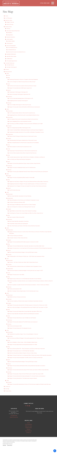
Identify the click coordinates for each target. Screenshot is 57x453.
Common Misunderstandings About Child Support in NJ (21, 98)
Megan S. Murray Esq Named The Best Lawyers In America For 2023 (23, 241)
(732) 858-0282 (44, 3)
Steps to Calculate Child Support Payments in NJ (19, 94)
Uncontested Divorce (12, 47)
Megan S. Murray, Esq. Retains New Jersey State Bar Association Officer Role (25, 311)
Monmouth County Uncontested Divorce (16, 51)
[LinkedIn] (29, 405)
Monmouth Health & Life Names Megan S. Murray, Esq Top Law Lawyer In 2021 (26, 270)
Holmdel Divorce (10, 64)
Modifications (9, 58)
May (9, 77)
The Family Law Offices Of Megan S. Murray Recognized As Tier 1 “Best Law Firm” (26, 338)
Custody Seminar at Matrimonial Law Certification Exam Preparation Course (25, 266)
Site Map (7, 388)
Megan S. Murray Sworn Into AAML (16, 274)
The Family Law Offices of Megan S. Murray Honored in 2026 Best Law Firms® (25, 123)
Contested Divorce (12, 49)
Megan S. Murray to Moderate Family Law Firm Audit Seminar (22, 167)
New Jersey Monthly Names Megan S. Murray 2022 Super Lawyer (23, 252)
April (9, 83)
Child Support (10, 43)
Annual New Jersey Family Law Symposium (18, 223)
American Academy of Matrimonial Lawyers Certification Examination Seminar (26, 301)
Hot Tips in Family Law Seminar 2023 (17, 202)
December (10, 111)
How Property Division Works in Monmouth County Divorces (22, 112)
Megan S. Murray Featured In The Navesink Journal (20, 328)
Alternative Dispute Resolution (13, 30)
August (9, 138)
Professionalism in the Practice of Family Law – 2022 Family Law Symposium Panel (26, 256)
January (9, 102)
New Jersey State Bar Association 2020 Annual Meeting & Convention (24, 313)
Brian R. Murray (10, 24)
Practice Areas (8, 26)
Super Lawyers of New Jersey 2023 (16, 217)
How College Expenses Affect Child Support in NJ (20, 127)
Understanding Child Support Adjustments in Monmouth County (23, 140)
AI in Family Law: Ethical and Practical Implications (20, 159)
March (9, 90)
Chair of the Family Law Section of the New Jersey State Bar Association (24, 225)
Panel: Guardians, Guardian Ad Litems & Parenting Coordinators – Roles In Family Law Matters (29, 284)
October (10, 125)
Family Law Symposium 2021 (15, 288)
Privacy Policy (8, 391)
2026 (8, 73)
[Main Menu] (52, 3)
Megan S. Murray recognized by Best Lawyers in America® (21, 177)
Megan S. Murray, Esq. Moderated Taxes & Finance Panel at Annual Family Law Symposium (28, 171)
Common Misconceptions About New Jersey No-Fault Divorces (22, 152)
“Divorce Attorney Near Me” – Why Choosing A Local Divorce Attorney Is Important (27, 348)
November (10, 117)
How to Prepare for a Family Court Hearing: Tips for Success (22, 206)
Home (6, 15)
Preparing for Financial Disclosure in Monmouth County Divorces (23, 150)
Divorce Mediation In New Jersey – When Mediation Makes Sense (23, 342)
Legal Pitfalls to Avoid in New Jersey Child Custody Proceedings (22, 210)
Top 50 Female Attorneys (14, 190)
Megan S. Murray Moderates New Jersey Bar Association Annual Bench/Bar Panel (26, 245)
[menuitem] (28, 423)
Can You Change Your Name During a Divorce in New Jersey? (22, 81)
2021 (8, 258)
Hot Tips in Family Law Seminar (16, 235)
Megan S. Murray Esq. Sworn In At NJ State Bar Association (21, 350)
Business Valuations (11, 37)
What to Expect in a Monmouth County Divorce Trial (20, 146)
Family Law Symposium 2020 (15, 325)
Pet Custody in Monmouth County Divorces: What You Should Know (23, 119)
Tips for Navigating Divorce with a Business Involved (20, 121)
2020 (8, 293)
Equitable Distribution (11, 54)
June (9, 75)
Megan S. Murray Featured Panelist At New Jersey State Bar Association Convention (27, 365)
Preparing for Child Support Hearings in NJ (18, 92)
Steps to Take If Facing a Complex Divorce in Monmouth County (23, 136)
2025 (8, 109)
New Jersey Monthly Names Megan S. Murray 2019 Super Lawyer (23, 361)
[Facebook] (25, 405)
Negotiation (10, 34)
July (9, 144)
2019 (8, 330)
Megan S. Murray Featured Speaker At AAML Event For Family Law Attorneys (25, 357)
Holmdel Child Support (12, 67)
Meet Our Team (8, 20)
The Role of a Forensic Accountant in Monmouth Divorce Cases (22, 85)
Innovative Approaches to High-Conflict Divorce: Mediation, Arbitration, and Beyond (27, 157)
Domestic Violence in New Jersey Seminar (18, 237)
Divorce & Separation (11, 45)
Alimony (8, 28)
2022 (8, 228)
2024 (8, 173)
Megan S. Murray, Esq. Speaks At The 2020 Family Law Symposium (23, 321)
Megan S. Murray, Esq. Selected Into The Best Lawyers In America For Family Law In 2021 (28, 305)
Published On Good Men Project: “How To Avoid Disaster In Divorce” (23, 334)
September (10, 134)
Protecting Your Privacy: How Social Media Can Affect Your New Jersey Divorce (26, 213)
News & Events (8, 71)
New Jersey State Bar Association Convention (19, 221)
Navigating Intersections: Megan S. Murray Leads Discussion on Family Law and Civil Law (28, 183)
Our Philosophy (8, 18)
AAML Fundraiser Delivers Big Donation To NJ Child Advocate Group (23, 291)
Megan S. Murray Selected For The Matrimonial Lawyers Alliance (23, 378)
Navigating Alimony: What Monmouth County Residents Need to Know (24, 115)
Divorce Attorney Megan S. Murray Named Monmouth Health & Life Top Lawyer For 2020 (28, 307)
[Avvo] (31, 405)
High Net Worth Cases (11, 56)
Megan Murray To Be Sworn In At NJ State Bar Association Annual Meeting (25, 278)
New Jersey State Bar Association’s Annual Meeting (20, 196)
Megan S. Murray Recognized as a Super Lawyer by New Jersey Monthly (24, 163)
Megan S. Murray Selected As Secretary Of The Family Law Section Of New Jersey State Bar (29, 369)
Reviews (7, 69)
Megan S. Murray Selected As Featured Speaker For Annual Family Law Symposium (27, 376)
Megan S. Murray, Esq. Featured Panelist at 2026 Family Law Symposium (24, 106)
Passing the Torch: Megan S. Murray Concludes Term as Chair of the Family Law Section (27, 186)
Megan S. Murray (10, 22)
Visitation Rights (11, 41)
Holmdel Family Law (9, 63)
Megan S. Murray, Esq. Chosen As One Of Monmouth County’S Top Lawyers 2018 (26, 373)
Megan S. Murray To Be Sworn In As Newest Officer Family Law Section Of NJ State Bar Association (30, 355)
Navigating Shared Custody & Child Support (18, 100)
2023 (8, 192)
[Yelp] (27, 405)
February (10, 96)
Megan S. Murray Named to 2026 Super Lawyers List (20, 88)
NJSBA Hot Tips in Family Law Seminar (17, 296)
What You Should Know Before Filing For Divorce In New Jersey (23, 353)
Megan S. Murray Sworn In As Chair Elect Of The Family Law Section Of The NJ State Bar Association (30, 248)
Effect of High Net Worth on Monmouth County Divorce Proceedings (24, 142)
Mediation (10, 32)
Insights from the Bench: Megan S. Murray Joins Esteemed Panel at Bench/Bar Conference (28, 181)
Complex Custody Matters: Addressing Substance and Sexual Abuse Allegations (26, 129)
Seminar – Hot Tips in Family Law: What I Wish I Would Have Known (23, 262)
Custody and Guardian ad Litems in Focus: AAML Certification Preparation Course (26, 132)
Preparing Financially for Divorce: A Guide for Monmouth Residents (23, 79)
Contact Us (7, 386)
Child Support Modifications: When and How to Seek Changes (22, 204)
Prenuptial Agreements (12, 60)
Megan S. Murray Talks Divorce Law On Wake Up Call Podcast (22, 317)
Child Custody (9, 39)
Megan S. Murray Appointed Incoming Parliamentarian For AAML (23, 344)
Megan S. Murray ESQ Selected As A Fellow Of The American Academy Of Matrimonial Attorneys (30, 384)
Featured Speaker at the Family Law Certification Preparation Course (24, 200)
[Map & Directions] (14, 417)
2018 (8, 380)
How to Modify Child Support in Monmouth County (20, 104)
